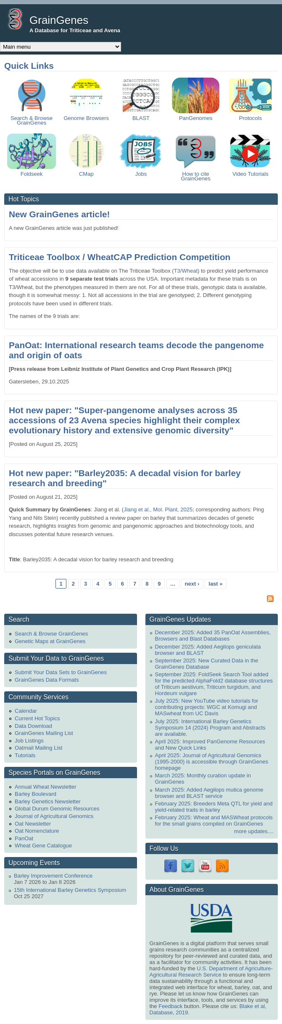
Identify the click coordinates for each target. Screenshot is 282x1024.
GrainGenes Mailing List (44, 733)
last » (215, 584)
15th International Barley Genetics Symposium (70, 890)
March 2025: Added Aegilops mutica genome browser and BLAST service (209, 793)
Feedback (170, 1006)
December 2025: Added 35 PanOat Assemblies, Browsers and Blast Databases (213, 635)
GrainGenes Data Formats (47, 680)
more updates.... (254, 831)
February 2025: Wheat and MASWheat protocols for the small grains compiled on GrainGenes (214, 820)
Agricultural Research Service (185, 975)
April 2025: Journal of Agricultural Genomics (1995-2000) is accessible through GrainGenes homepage (212, 761)
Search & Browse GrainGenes (32, 118)
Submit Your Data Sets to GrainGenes (61, 672)
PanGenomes (195, 115)
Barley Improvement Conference (53, 876)
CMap (86, 171)
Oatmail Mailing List (38, 748)
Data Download (33, 726)
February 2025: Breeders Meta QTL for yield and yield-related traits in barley (214, 806)
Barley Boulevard (35, 794)
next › (192, 584)
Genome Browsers (86, 115)
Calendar (26, 711)
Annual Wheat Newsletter (45, 787)
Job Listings (29, 740)
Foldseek (31, 171)
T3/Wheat (186, 271)
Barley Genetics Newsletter (48, 801)
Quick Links (29, 65)
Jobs (141, 171)
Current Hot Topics (37, 718)
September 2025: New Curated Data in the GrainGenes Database (206, 663)
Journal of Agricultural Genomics (54, 816)
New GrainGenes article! (59, 214)
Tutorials (25, 755)
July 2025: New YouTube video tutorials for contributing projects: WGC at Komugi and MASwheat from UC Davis (206, 707)
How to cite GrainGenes (196, 174)
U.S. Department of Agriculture (234, 968)
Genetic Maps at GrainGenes (50, 641)
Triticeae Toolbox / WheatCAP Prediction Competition (119, 257)
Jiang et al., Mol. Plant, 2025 (158, 509)
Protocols (250, 115)
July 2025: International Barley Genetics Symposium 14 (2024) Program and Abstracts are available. (210, 727)
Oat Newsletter (33, 824)
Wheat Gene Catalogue (43, 845)
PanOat (24, 838)
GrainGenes (58, 20)
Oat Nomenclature (37, 831)
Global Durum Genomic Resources (57, 808)
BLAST (141, 115)
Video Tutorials (250, 171)
